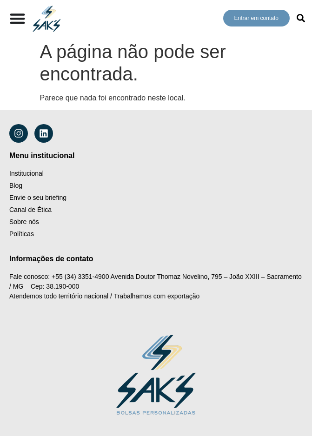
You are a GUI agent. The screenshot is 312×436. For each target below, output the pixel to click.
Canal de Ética (30, 209)
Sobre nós (24, 221)
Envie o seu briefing (37, 197)
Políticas (21, 234)
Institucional (26, 173)
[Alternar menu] (17, 18)
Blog (15, 185)
